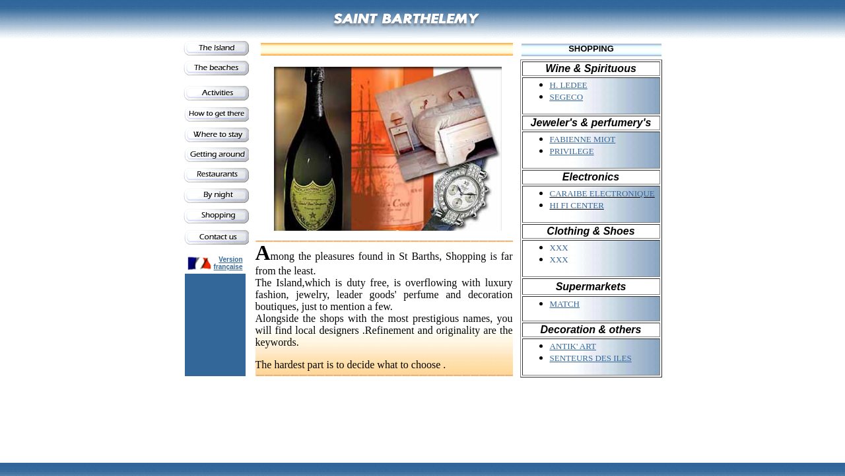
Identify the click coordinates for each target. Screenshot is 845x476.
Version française (228, 263)
